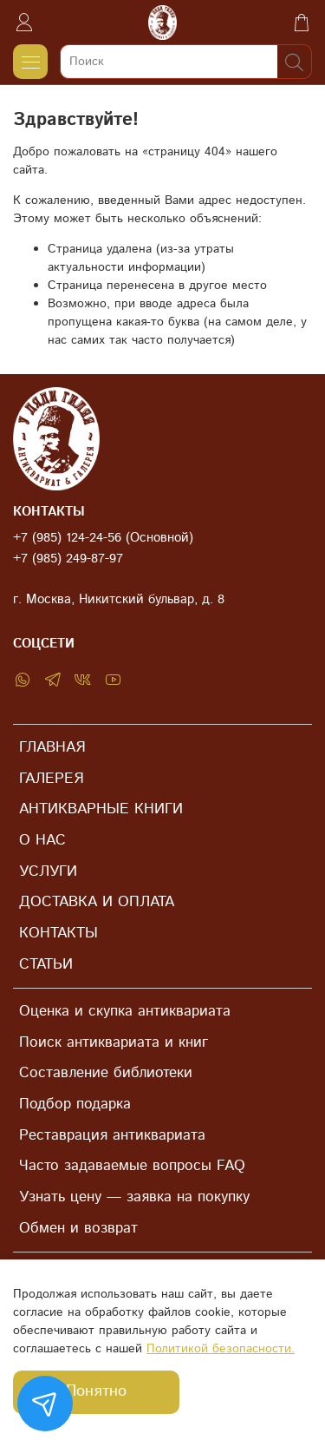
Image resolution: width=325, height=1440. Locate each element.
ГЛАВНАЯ (52, 747)
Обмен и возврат (78, 1228)
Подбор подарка (75, 1104)
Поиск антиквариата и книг (113, 1042)
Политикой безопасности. (220, 1349)
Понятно (96, 1391)
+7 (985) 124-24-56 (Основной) (103, 538)
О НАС (42, 840)
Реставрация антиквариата (112, 1135)
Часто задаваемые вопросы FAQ (132, 1165)
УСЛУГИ (48, 871)
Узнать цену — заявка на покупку (134, 1197)
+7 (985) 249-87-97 (68, 559)
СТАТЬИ (46, 964)
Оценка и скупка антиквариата (125, 1011)
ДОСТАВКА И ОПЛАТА (96, 901)
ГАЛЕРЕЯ (51, 778)
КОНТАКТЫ (58, 933)
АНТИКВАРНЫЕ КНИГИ (101, 809)
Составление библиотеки (105, 1072)
